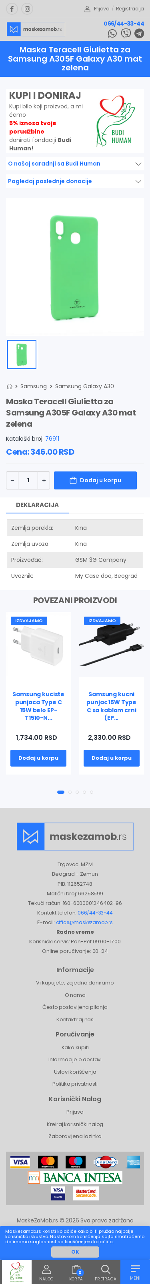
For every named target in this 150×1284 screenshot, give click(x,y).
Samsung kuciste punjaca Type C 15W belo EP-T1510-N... (38, 706)
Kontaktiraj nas (75, 1019)
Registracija (130, 8)
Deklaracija (37, 505)
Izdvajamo (29, 620)
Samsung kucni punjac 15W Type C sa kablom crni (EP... (111, 706)
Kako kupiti (75, 1047)
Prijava (97, 8)
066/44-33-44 (124, 23)
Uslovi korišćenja (75, 1072)
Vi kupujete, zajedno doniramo (75, 982)
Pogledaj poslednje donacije (50, 181)
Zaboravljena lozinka (75, 1136)
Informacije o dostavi (75, 1059)
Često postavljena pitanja (74, 1007)
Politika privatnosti (75, 1084)
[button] (60, 792)
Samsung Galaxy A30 (84, 386)
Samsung (33, 386)
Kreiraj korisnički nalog (75, 1124)
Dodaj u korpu (100, 480)
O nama (75, 995)
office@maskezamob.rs (84, 922)
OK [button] (75, 1251)
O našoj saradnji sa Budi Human (54, 164)
